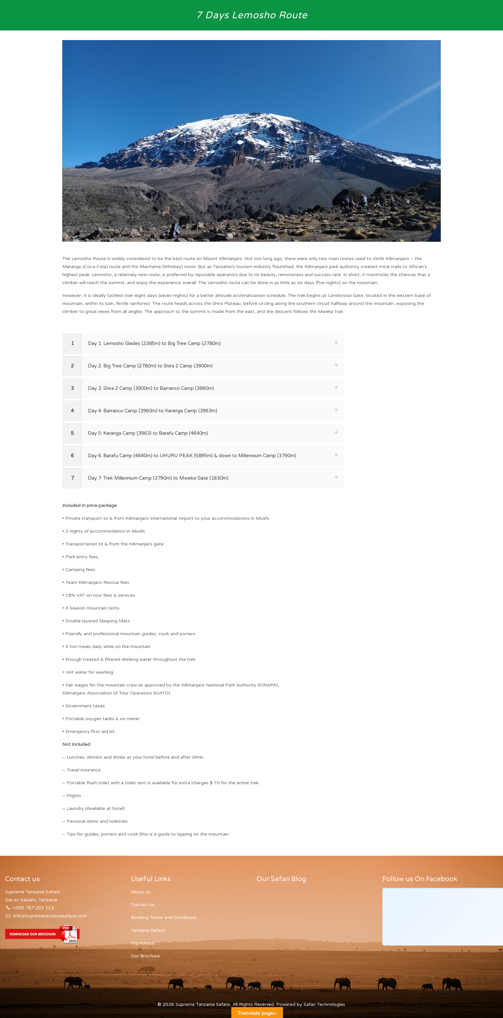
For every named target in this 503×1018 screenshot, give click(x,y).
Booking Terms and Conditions (164, 917)
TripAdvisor (143, 943)
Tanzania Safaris (148, 930)
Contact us (143, 904)
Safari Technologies (324, 1004)
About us (140, 892)
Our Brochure (145, 956)
